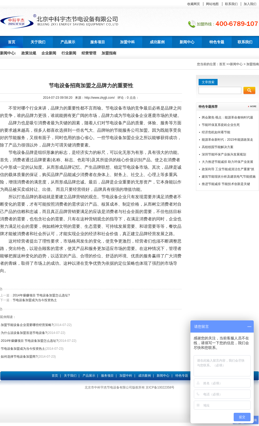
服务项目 (107, 375)
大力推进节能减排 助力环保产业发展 (227, 162)
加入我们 (250, 4)
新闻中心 (236, 64)
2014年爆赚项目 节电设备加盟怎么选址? (41, 295)
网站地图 (212, 4)
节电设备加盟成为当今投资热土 (35, 300)
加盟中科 (125, 375)
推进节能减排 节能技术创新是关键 (226, 184)
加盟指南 (109, 53)
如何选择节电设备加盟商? (19, 356)
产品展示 (89, 375)
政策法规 (28, 53)
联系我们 (231, 4)
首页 (11, 42)
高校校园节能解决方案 (217, 147)
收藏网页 (193, 4)
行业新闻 (68, 53)
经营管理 (88, 53)
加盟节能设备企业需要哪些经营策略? (27, 325)
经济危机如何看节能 (216, 132)
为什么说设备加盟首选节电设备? (24, 333)
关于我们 (70, 375)
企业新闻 (48, 53)
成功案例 (144, 375)
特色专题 (181, 375)
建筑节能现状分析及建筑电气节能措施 (229, 176)
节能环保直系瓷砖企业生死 (221, 125)
